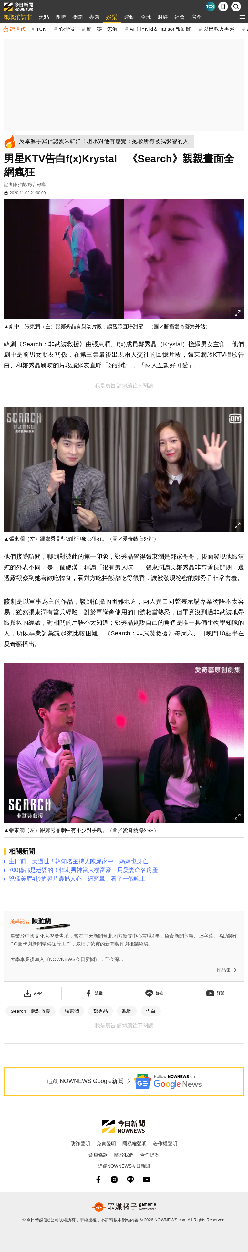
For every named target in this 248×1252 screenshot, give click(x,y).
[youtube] (146, 1179)
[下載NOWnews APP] (223, 6)
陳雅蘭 (19, 184)
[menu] (242, 17)
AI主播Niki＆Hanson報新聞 (160, 29)
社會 (179, 17)
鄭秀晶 (100, 1011)
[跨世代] (14, 29)
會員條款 (98, 1154)
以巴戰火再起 (218, 29)
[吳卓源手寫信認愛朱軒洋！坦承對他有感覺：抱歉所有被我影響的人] (105, 141)
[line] (130, 1179)
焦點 (44, 17)
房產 (196, 17)
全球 (146, 17)
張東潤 (72, 1011)
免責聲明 (106, 1143)
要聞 (77, 17)
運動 (129, 17)
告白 (151, 1011)
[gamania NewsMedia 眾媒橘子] (124, 1207)
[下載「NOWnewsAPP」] (33, 993)
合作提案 (150, 1154)
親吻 (127, 1011)
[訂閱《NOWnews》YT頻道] (215, 993)
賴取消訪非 (17, 17)
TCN (41, 29)
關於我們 (124, 1154)
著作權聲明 (165, 1143)
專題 (94, 17)
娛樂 (112, 17)
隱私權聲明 (134, 1143)
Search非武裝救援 (30, 1011)
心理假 (66, 29)
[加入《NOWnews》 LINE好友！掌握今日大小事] (154, 993)
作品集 (227, 970)
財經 (163, 17)
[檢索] (236, 6)
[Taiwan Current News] (210, 6)
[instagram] (114, 1179)
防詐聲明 (80, 1143)
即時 (61, 17)
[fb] (98, 1179)
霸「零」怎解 (102, 29)
